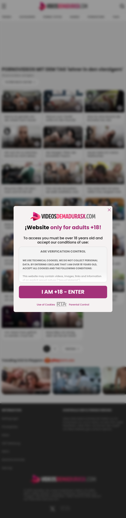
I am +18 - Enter (62, 292)
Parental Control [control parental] (79, 304)
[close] (109, 210)
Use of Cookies (46, 304)
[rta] (62, 306)
